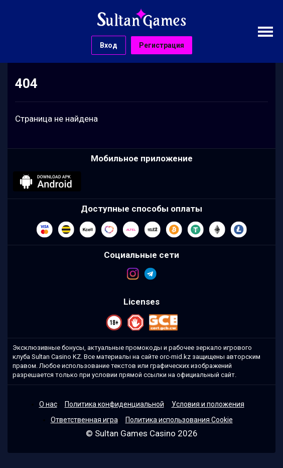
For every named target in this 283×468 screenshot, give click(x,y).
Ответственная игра (84, 420)
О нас (48, 404)
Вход (108, 45)
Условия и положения (208, 404)
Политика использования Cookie (179, 420)
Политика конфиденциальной (114, 404)
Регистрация (161, 45)
